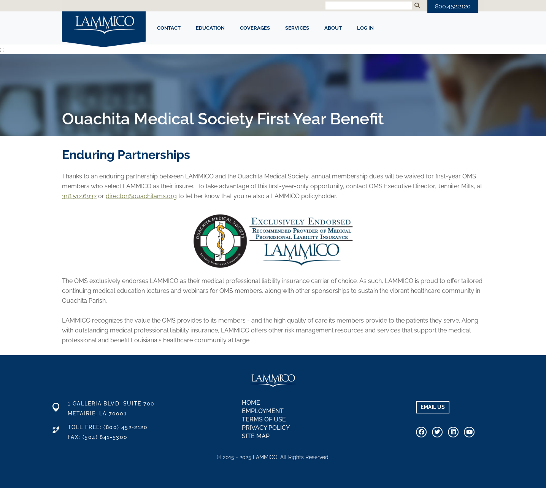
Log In (365, 28)
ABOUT (333, 28)
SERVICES (297, 28)
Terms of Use (264, 419)
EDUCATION (210, 28)
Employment (263, 411)
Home (251, 402)
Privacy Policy (266, 427)
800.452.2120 (453, 6)
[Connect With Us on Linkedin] (453, 432)
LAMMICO (104, 25)
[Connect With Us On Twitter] (437, 432)
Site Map (256, 436)
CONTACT (169, 28)
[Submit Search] (417, 6)
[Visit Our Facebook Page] (421, 432)
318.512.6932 (79, 196)
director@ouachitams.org (141, 196)
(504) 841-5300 (105, 437)
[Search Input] (368, 6)
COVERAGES (255, 28)
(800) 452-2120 (125, 427)
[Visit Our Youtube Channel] (469, 432)
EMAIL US (433, 407)
